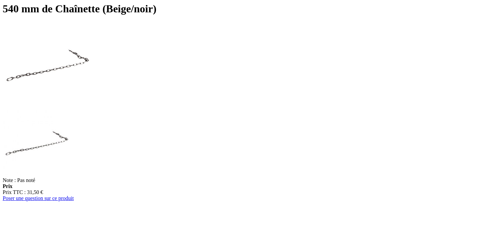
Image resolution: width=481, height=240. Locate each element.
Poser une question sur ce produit (38, 198)
